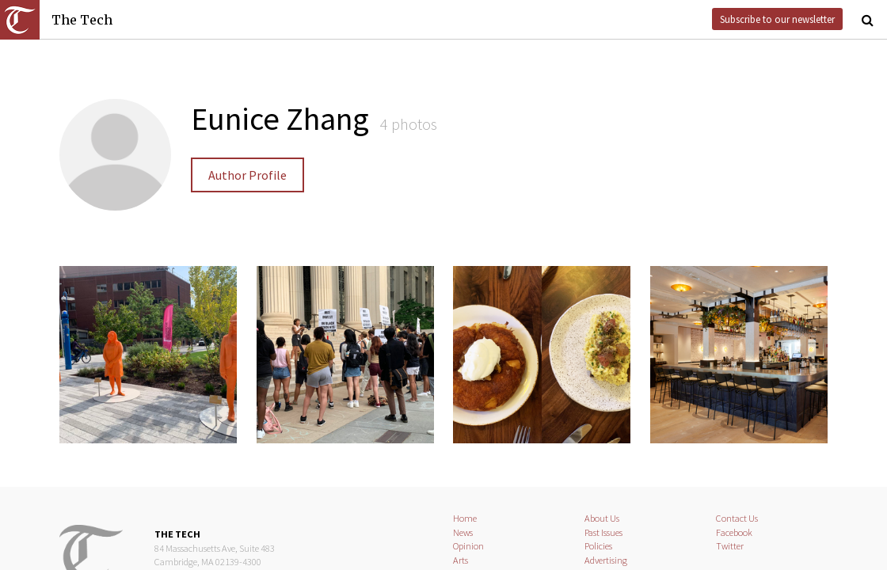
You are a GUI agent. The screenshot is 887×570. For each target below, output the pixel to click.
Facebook (734, 532)
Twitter (730, 546)
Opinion (468, 546)
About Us (601, 518)
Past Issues (603, 532)
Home (465, 518)
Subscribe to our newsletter (777, 19)
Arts (460, 560)
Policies (598, 546)
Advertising (605, 560)
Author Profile (247, 175)
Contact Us (737, 518)
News (463, 532)
